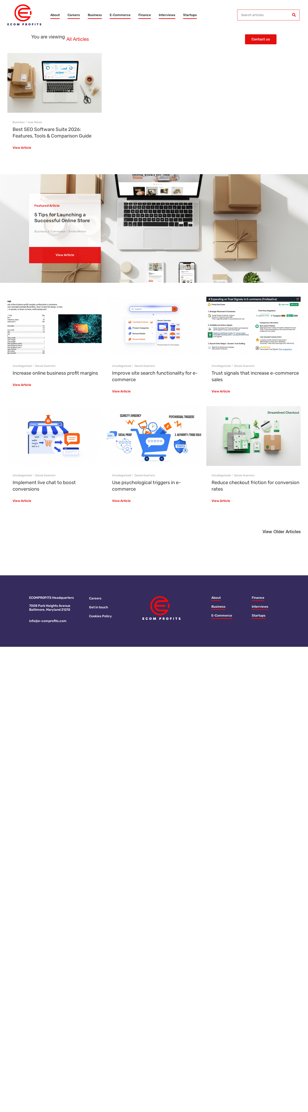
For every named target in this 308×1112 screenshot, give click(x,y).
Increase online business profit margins (55, 373)
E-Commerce (120, 15)
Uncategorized (22, 365)
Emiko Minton (77, 231)
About (55, 15)
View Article (22, 148)
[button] (282, 533)
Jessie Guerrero (45, 365)
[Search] (293, 15)
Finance (144, 15)
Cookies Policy (100, 616)
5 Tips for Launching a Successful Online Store (62, 217)
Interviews (167, 15)
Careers (74, 15)
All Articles (77, 39)
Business (95, 15)
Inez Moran (35, 122)
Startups (190, 15)
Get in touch (98, 607)
